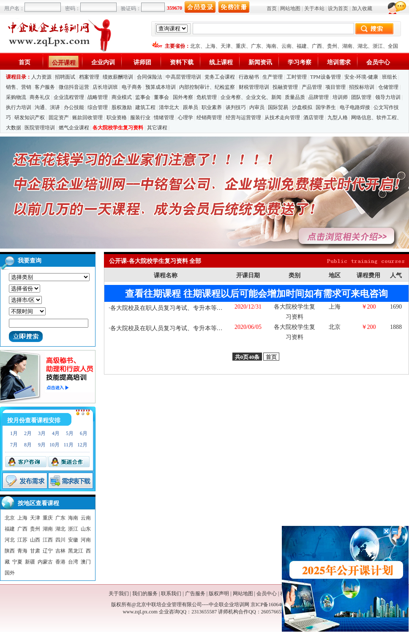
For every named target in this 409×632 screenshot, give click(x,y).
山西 (35, 540)
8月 (28, 445)
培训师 (340, 97)
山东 (86, 529)
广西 (317, 46)
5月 (70, 433)
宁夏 (17, 562)
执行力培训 (18, 107)
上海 (210, 46)
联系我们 (171, 593)
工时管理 (296, 77)
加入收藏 (362, 8)
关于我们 (119, 593)
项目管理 (335, 87)
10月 (54, 445)
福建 (302, 46)
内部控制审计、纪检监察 (207, 87)
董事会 (161, 97)
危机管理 (206, 97)
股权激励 (122, 107)
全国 (393, 46)
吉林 (60, 551)
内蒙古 (45, 562)
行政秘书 (249, 77)
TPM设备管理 (325, 77)
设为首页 (338, 8)
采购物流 (16, 97)
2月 (28, 433)
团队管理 (361, 97)
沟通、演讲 (47, 107)
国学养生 (326, 107)
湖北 (362, 46)
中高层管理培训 (183, 77)
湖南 (347, 46)
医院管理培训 (40, 128)
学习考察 (299, 62)
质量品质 (295, 97)
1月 (14, 433)
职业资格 (116, 117)
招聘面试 (65, 77)
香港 (60, 562)
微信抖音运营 (74, 87)
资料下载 (182, 62)
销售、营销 (18, 87)
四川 (60, 540)
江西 (48, 540)
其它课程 (157, 128)
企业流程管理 (69, 97)
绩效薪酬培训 (118, 77)
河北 (10, 540)
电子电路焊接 (355, 107)
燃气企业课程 (74, 128)
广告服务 (195, 593)
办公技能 (74, 107)
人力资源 (41, 77)
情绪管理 (164, 117)
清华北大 (169, 107)
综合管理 (97, 107)
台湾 (73, 562)
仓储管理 (388, 87)
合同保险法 (149, 77)
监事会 (142, 97)
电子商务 (132, 87)
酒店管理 (313, 117)
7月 (14, 445)
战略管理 (97, 97)
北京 (195, 46)
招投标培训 (361, 87)
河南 (86, 540)
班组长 (389, 77)
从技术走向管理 (282, 117)
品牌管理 (318, 97)
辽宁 (48, 551)
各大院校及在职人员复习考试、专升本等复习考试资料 (181, 308)
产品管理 (312, 87)
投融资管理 (285, 87)
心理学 (185, 117)
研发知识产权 (29, 117)
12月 (82, 445)
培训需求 (339, 62)
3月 (42, 433)
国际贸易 (278, 107)
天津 (226, 46)
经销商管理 (209, 117)
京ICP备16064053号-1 (274, 604)
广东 (256, 46)
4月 (56, 433)
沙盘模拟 (302, 107)
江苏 (22, 540)
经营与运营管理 (243, 117)
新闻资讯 (260, 62)
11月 (68, 445)
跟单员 (190, 107)
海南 (271, 46)
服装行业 (140, 117)
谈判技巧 (236, 107)
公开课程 (64, 63)
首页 (272, 8)
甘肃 (35, 551)
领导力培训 (388, 97)
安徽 (73, 540)
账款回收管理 (87, 117)
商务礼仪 (40, 97)
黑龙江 (75, 551)
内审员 (256, 107)
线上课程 (221, 62)
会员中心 (378, 62)
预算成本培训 (160, 87)
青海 (22, 551)
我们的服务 (145, 593)
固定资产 (59, 117)
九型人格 (337, 117)
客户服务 (45, 87)
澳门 (86, 562)
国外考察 (183, 97)
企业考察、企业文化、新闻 (251, 97)
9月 (42, 445)
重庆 (241, 46)
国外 (10, 573)
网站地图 (290, 8)
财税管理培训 (254, 87)
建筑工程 (145, 107)
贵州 (332, 46)
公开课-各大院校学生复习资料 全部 (155, 261)
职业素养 (212, 107)
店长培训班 (105, 87)
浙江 (378, 46)
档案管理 (89, 77)
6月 (83, 433)
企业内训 (103, 62)
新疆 (30, 562)
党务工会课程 (219, 77)
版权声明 (219, 593)
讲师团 (142, 62)
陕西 (10, 551)
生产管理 (272, 77)
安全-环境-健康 (361, 77)
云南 (286, 46)
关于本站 (314, 8)
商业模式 (122, 97)
